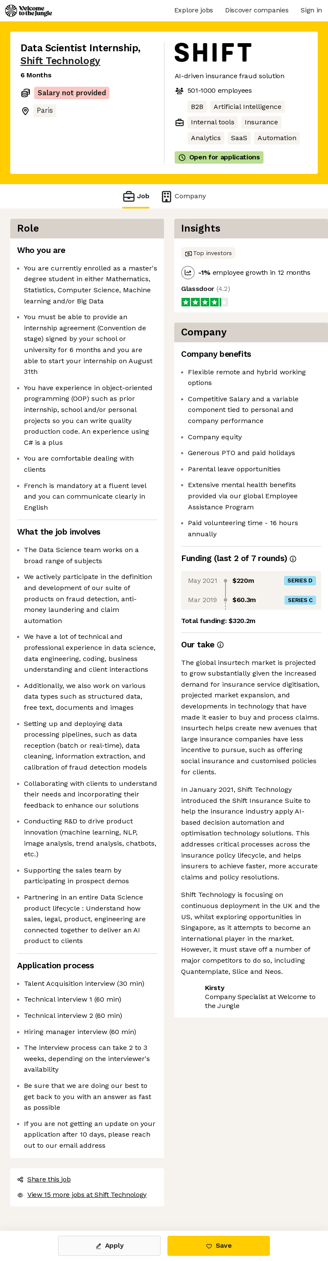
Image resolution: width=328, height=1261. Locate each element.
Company (183, 196)
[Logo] (28, 11)
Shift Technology (60, 61)
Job (135, 196)
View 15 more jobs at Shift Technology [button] (81, 1194)
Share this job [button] (44, 1179)
